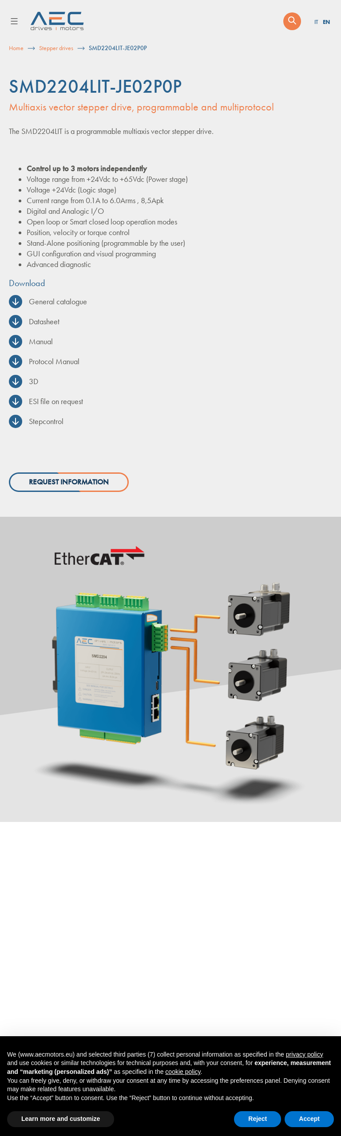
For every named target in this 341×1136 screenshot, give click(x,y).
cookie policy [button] (182, 1071)
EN (326, 21)
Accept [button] (309, 1118)
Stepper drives (56, 48)
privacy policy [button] (304, 1054)
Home (16, 48)
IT (316, 22)
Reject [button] (257, 1118)
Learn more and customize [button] (60, 1118)
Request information (69, 482)
